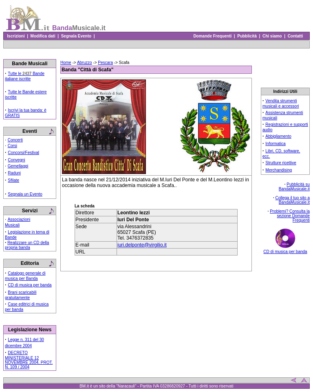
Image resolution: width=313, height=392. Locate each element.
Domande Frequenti (212, 36)
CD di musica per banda (29, 285)
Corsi (12, 145)
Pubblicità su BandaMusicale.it (294, 186)
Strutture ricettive (280, 163)
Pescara (105, 62)
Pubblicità (247, 36)
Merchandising (278, 170)
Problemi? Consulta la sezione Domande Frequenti (290, 215)
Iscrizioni (16, 36)
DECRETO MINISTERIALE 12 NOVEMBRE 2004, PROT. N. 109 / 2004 (29, 359)
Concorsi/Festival (23, 152)
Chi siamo (272, 36)
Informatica (275, 143)
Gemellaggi (18, 166)
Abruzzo (84, 62)
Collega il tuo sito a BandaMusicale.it (293, 200)
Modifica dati (42, 36)
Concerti (15, 140)
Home (65, 62)
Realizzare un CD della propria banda (27, 245)
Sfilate (13, 180)
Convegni (16, 160)
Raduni (14, 173)
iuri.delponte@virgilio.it (142, 245)
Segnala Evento (76, 36)
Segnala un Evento (25, 194)
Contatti (295, 36)
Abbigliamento (278, 136)
